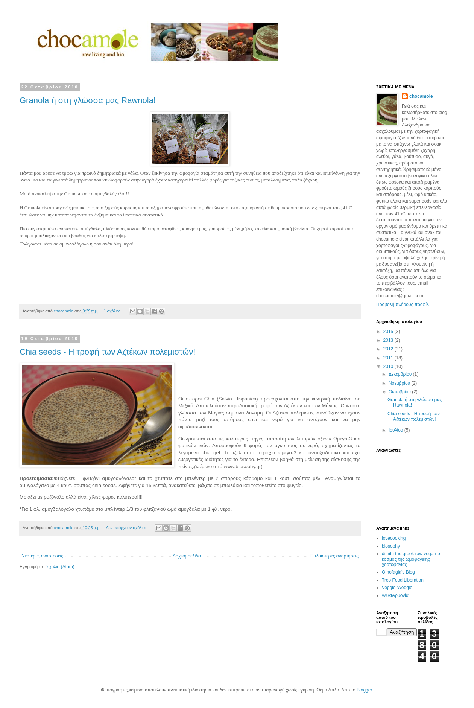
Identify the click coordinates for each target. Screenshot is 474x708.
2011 (389, 358)
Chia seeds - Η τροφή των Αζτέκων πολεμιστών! (107, 351)
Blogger (364, 690)
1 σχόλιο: (113, 311)
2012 (389, 349)
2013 (389, 340)
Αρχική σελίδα (187, 556)
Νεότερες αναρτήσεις (42, 556)
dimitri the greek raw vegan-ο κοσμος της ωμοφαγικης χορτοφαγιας (411, 559)
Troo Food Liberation (403, 580)
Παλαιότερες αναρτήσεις (334, 556)
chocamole (421, 96)
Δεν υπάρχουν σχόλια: (126, 527)
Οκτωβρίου (400, 391)
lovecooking (394, 538)
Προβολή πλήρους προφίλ (402, 304)
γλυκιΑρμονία (395, 595)
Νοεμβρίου (400, 383)
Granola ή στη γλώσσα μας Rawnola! (88, 100)
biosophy (391, 546)
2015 (389, 331)
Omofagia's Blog (398, 572)
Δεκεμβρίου (401, 374)
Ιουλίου (396, 430)
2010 (389, 366)
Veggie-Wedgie (397, 587)
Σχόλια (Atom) (60, 566)
